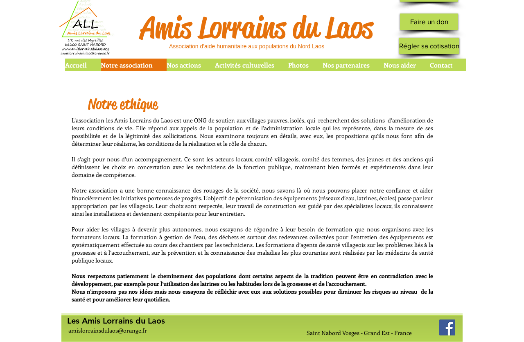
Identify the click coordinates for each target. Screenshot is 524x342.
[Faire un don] (429, 22)
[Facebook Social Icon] (447, 327)
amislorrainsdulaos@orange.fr (107, 330)
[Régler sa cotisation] (429, 46)
